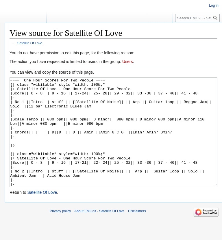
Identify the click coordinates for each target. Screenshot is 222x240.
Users (127, 61)
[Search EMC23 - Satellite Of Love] (197, 18)
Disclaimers (137, 233)
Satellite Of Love (29, 43)
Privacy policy (60, 233)
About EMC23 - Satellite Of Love (99, 233)
